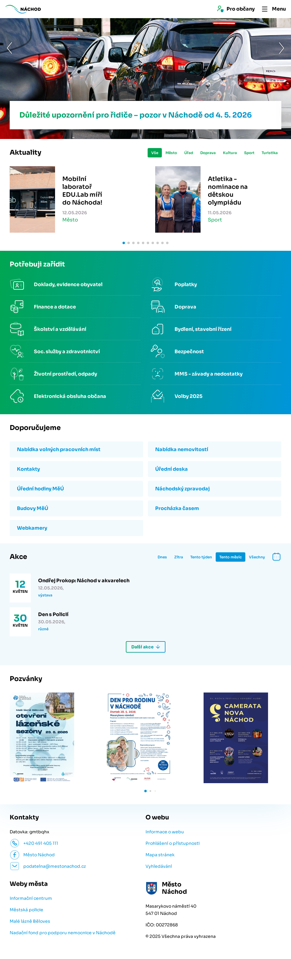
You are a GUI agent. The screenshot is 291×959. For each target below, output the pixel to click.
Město (171, 152)
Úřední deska (171, 469)
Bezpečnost (189, 351)
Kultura (230, 152)
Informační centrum (31, 898)
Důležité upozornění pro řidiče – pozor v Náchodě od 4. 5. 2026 (135, 115)
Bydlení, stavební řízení (203, 329)
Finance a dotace (55, 307)
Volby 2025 (188, 396)
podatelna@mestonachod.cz (54, 866)
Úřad (188, 152)
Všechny (257, 557)
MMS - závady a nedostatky (209, 374)
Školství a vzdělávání (60, 329)
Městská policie (26, 909)
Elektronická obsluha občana (70, 396)
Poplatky (186, 284)
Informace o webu (165, 832)
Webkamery (32, 528)
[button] (9, 78)
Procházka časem (177, 508)
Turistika (270, 152)
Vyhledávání (159, 866)
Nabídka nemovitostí (181, 449)
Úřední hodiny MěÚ (40, 489)
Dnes (162, 557)
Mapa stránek (160, 854)
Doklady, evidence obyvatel (68, 284)
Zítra (178, 557)
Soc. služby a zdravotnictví (67, 351)
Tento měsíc (230, 557)
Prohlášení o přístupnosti (173, 843)
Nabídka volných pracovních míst (58, 449)
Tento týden (201, 557)
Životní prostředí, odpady (65, 374)
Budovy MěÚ (32, 508)
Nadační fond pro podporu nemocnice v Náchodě (63, 932)
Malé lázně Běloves (30, 921)
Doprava (208, 152)
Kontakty (28, 469)
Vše (154, 152)
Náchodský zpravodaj (182, 489)
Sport (249, 152)
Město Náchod (39, 854)
